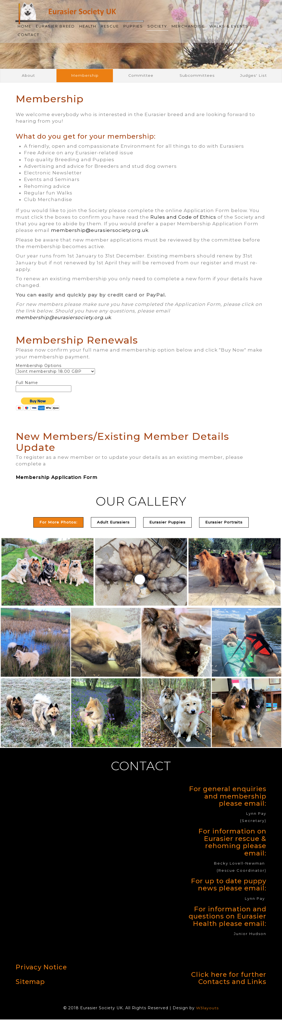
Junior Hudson (250, 934)
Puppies (133, 26)
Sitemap (31, 982)
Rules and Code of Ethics (183, 217)
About (28, 75)
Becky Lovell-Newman (239, 864)
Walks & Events (228, 26)
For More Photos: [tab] (54, 523)
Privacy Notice (42, 968)
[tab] (111, 523)
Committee (141, 75)
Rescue (110, 26)
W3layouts (207, 1008)
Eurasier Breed (55, 26)
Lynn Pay (256, 814)
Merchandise (188, 26)
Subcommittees (197, 75)
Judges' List (253, 75)
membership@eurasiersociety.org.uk (99, 231)
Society (157, 26)
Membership (85, 75)
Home (24, 26)
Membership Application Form (56, 478)
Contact (28, 34)
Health (87, 26)
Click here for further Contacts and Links (228, 978)
